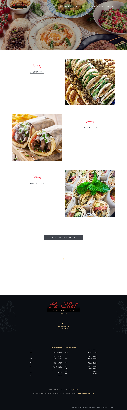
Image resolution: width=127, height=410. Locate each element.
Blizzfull (75, 390)
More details (37, 73)
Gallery (105, 407)
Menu (76, 7)
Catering (85, 7)
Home (54, 7)
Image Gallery (97, 7)
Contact (110, 7)
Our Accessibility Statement (85, 393)
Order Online (65, 7)
